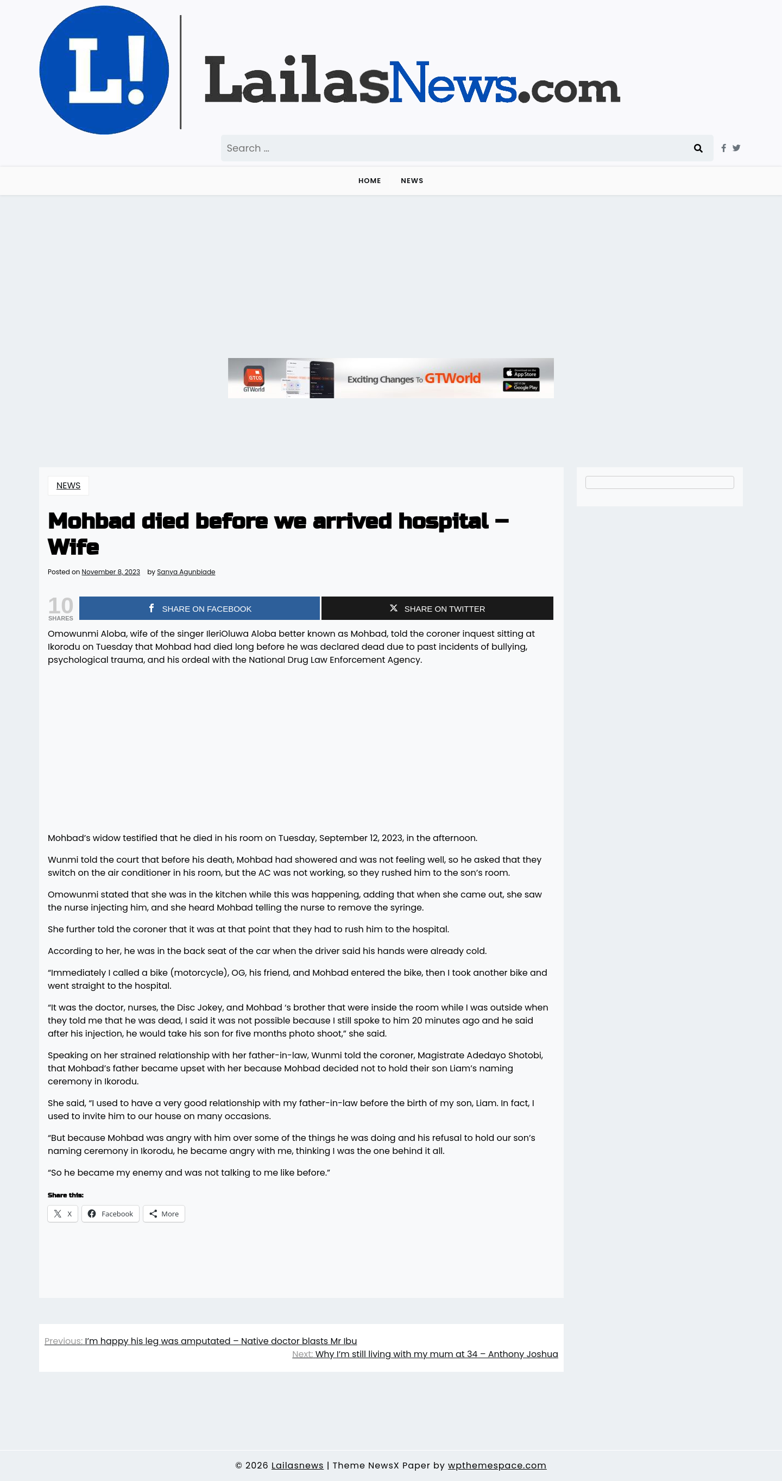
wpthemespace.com (497, 1465)
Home (369, 180)
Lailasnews (298, 1465)
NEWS (412, 180)
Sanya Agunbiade (186, 572)
